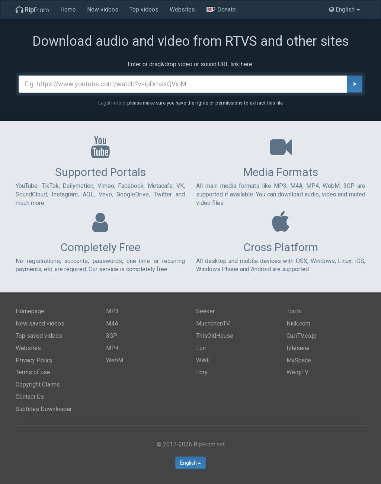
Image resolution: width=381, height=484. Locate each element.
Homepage (30, 311)
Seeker (205, 311)
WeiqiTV (297, 372)
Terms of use (33, 372)
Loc (201, 348)
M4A (112, 323)
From (32, 10)
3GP (111, 335)
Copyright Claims (38, 384)
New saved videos (40, 323)
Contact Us (30, 396)
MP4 (112, 348)
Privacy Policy (34, 360)
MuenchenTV (213, 323)
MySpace (298, 360)
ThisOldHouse (214, 335)
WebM (114, 360)
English (190, 463)
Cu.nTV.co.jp (301, 335)
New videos (102, 9)
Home (68, 9)
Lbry (202, 372)
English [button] (344, 9)
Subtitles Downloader (44, 409)
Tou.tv (294, 311)
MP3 (112, 311)
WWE (203, 360)
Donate (221, 9)
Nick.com (298, 323)
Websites (182, 9)
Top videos (144, 9)
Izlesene (298, 348)
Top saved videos (39, 335)
